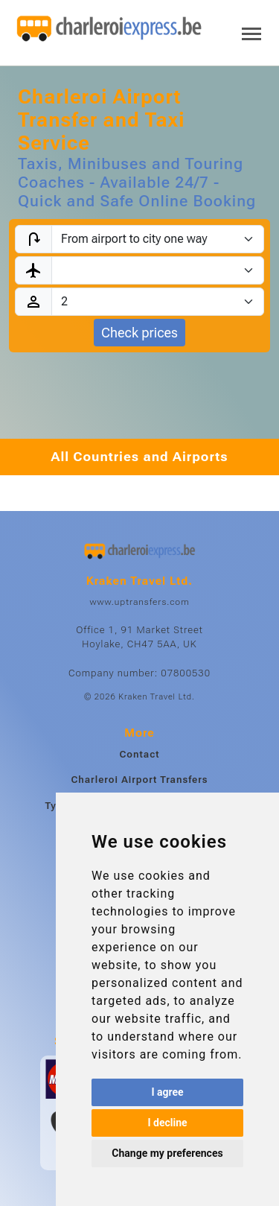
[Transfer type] (157, 239)
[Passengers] (157, 302)
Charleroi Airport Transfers (139, 779)
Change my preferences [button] (167, 1153)
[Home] (109, 29)
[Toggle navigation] (251, 32)
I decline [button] (167, 1123)
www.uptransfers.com (139, 602)
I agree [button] (167, 1092)
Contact (139, 754)
